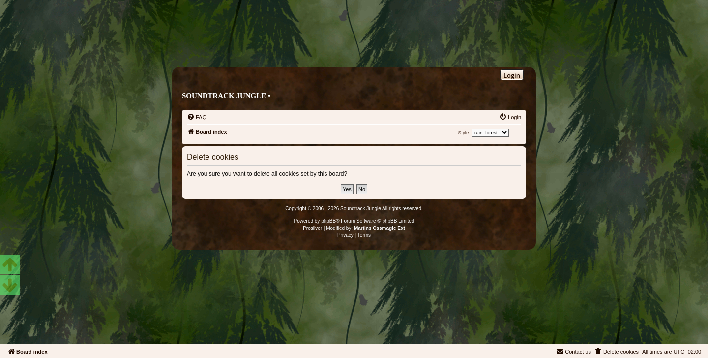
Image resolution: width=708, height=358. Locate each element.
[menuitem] (196, 117)
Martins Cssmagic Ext (379, 228)
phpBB (328, 221)
